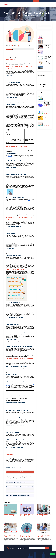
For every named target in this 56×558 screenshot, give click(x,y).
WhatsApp (52, 553)
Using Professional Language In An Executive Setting (47, 96)
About (34, 4)
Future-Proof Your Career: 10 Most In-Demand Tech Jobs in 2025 (27, 516)
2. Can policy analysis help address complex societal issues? (16, 482)
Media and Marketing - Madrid (42, 82)
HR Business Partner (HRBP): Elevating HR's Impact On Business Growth (44, 516)
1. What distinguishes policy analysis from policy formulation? (16, 471)
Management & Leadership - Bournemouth (43, 86)
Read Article (5, 522)
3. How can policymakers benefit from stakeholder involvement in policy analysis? (19, 486)
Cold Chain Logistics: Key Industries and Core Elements (47, 36)
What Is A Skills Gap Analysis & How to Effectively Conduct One (47, 42)
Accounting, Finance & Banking (22, 45)
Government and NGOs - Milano (42, 84)
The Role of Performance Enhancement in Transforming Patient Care (44, 535)
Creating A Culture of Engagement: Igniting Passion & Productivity (47, 62)
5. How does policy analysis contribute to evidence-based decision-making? (18, 495)
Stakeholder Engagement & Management (22, 189)
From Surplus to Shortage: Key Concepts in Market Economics (47, 57)
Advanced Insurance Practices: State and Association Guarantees (47, 103)
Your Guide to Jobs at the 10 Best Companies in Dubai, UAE (47, 67)
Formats (30, 4)
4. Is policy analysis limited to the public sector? (14, 491)
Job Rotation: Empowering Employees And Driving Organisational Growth (26, 535)
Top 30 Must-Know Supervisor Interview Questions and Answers (11, 535)
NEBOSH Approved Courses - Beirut (43, 77)
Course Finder (14, 4)
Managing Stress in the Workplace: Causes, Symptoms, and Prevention (11, 516)
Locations (20, 4)
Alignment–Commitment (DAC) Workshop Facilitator (47, 122)
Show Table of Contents (9, 49)
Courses (25, 4)
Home (19, 15)
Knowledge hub (39, 4)
